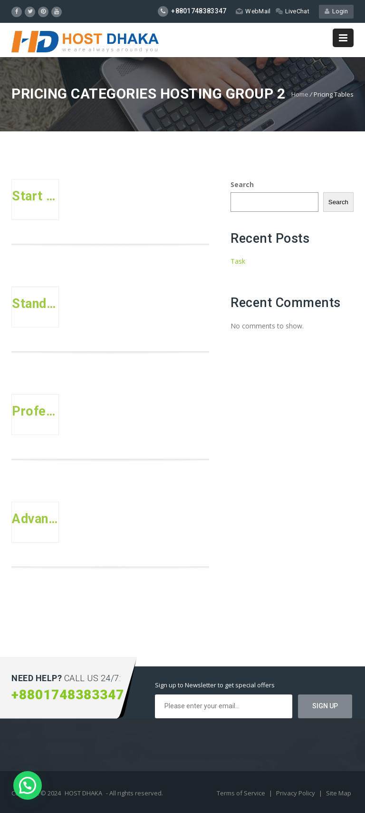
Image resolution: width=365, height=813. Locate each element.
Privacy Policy (296, 793)
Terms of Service (242, 793)
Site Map (338, 793)
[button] (27, 785)
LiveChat (292, 11)
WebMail (253, 11)
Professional (35, 411)
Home (299, 94)
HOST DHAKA (83, 793)
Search (242, 184)
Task (238, 261)
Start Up (35, 196)
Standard (35, 303)
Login (336, 11)
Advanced (35, 518)
